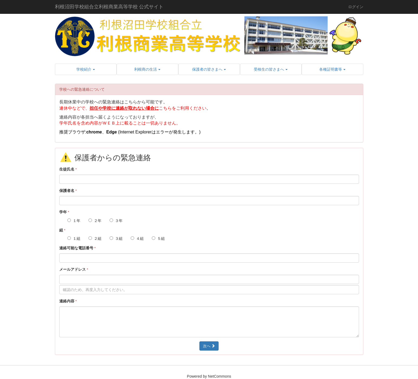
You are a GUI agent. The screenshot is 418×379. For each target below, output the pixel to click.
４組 (137, 238)
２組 (94, 238)
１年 (73, 220)
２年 (94, 220)
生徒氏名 (68, 169)
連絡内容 (68, 301)
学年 (64, 212)
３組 (116, 238)
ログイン (355, 7)
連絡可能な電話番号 (77, 248)
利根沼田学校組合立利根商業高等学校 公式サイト (109, 6)
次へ (209, 346)
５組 (158, 238)
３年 (116, 220)
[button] (85, 69)
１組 (73, 238)
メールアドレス (73, 269)
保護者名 (68, 190)
